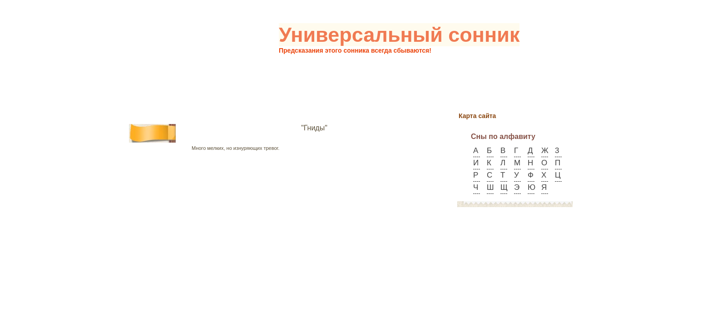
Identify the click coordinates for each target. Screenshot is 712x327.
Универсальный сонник (399, 34)
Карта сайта (477, 115)
